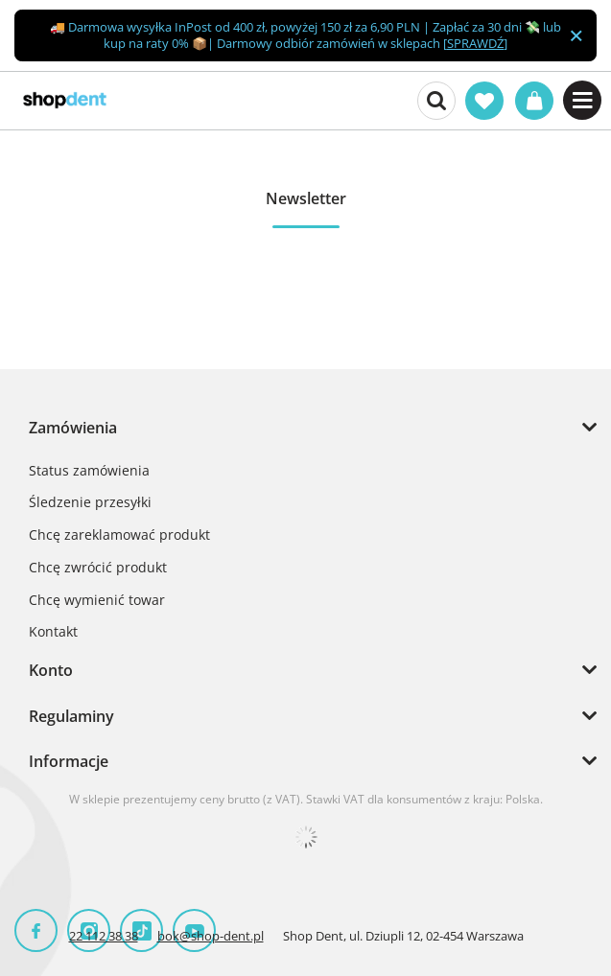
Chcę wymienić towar (97, 601)
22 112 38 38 (103, 935)
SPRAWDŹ (475, 43)
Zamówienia (73, 427)
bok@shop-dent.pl (210, 935)
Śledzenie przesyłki (90, 503)
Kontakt (53, 632)
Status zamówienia (89, 471)
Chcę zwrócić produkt (98, 568)
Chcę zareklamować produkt (119, 535)
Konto (51, 670)
